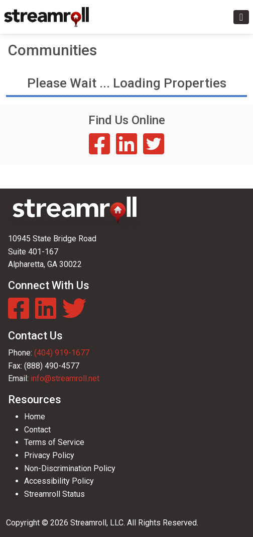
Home (34, 416)
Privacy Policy (49, 455)
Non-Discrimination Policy (69, 468)
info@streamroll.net (65, 378)
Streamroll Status (54, 494)
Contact (37, 429)
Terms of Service (54, 442)
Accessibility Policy (59, 481)
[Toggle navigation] (241, 17)
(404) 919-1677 (61, 352)
